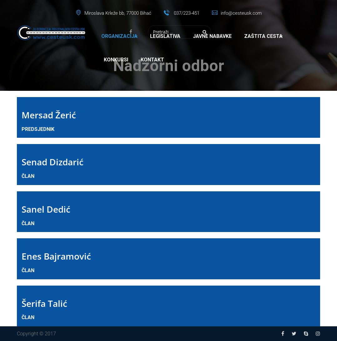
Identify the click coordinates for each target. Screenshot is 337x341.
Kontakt (152, 60)
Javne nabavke (212, 36)
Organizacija (119, 36)
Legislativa (165, 36)
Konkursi (116, 60)
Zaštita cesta (263, 36)
